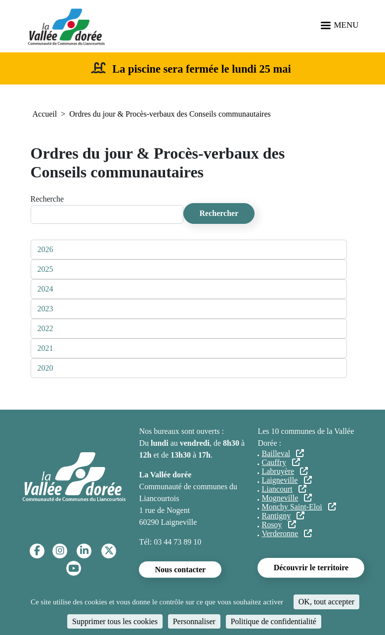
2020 (45, 368)
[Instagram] (60, 550)
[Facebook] (37, 550)
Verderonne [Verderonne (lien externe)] (286, 533)
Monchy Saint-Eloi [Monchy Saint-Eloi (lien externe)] (298, 507)
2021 (45, 348)
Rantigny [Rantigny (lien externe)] (282, 515)
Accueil (45, 114)
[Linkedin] (84, 550)
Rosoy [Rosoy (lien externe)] (278, 524)
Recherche (47, 199)
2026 (45, 249)
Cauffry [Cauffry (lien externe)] (280, 462)
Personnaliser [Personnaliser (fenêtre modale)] (194, 621)
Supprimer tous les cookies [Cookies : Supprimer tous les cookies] (115, 621)
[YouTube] (73, 568)
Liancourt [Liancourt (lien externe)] (283, 489)
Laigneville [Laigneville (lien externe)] (286, 480)
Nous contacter (180, 569)
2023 (45, 308)
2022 (45, 328)
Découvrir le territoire (311, 567)
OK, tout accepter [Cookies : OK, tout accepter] (326, 601)
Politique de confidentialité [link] (273, 621)
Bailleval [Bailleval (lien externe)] (282, 453)
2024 (45, 289)
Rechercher (219, 213)
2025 (45, 269)
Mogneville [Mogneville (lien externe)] (286, 498)
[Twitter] (109, 550)
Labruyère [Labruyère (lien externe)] (284, 471)
